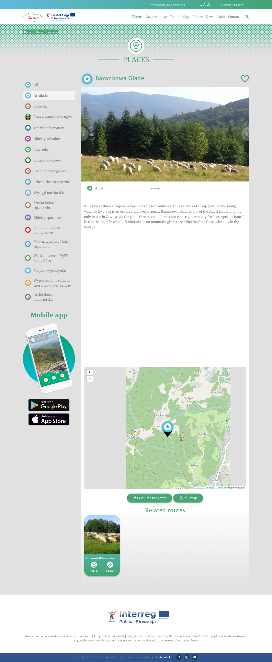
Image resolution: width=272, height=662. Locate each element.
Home (27, 32)
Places (137, 16)
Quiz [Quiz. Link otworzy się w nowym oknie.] (221, 16)
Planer (197, 16)
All (31, 84)
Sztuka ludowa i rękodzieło (41, 205)
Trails (174, 16)
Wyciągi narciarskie (45, 192)
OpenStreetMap (225, 487)
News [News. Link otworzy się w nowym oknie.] (210, 16)
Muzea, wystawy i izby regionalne (47, 244)
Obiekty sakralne (42, 138)
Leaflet (209, 487)
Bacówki (36, 106)
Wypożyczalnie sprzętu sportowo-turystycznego (48, 283)
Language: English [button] (231, 4)
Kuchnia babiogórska (46, 171)
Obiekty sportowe (43, 217)
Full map (188, 498)
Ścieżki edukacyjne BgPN (48, 117)
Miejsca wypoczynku (45, 270)
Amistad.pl (163, 657)
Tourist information (44, 128)
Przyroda (36, 149)
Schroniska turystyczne (47, 182)
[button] (93, 134)
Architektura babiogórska (39, 297)
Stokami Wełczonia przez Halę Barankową (102, 558)
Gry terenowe (156, 16)
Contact (234, 16)
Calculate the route (149, 498)
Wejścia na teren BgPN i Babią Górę (47, 258)
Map (185, 16)
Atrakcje (52, 32)
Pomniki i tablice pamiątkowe (42, 230)
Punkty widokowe (43, 160)
